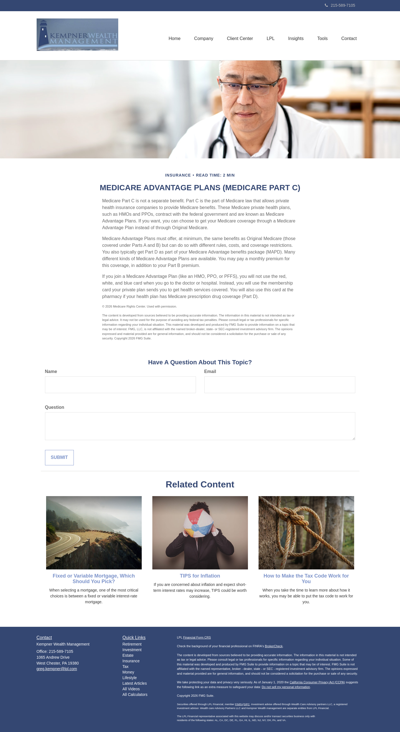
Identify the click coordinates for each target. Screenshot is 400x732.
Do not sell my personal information (286, 687)
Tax (125, 666)
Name (51, 371)
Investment (131, 649)
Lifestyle (129, 677)
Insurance (130, 661)
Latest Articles (134, 683)
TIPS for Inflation (200, 576)
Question (54, 407)
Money (128, 672)
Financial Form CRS (197, 637)
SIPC (246, 704)
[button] (201, 35)
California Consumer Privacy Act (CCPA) (317, 682)
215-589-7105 (340, 5)
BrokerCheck (274, 646)
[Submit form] (59, 457)
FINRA (239, 704)
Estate (128, 655)
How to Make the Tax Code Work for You (306, 578)
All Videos (131, 689)
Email (210, 371)
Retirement (131, 644)
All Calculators (134, 694)
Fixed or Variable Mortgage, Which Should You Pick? (94, 578)
